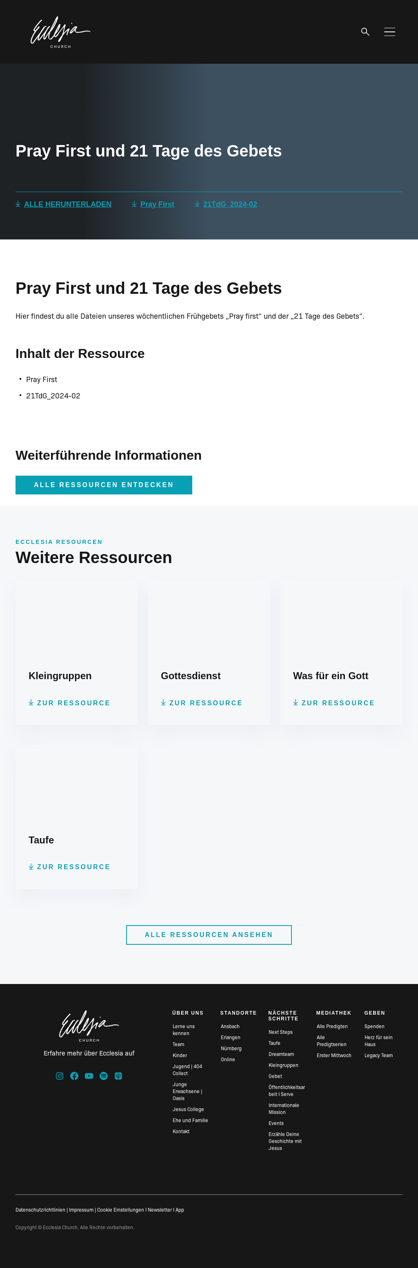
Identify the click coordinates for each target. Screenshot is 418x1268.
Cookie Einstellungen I (122, 1209)
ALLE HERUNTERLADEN (67, 204)
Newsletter (160, 1209)
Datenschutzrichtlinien (40, 1209)
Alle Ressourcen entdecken (104, 484)
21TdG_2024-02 (230, 204)
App (180, 1209)
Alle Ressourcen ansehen (209, 934)
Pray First (157, 204)
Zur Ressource (74, 703)
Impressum (81, 1209)
